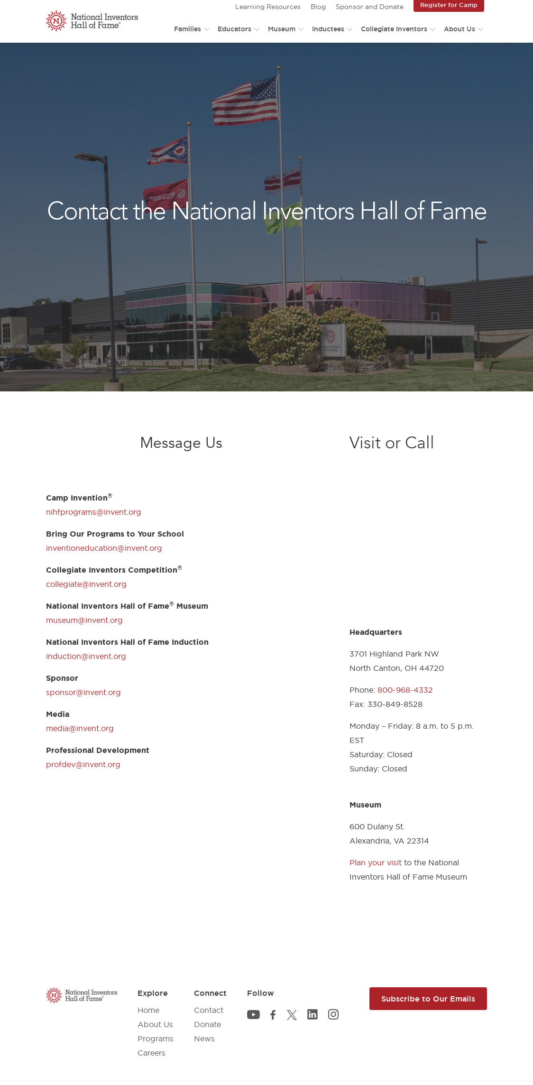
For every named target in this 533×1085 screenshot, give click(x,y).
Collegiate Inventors (394, 29)
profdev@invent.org (83, 764)
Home (148, 1010)
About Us (459, 29)
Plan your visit (375, 862)
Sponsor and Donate (370, 6)
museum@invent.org (84, 620)
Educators (234, 29)
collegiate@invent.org (86, 584)
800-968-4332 (405, 690)
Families (187, 29)
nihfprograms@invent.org (93, 512)
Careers (151, 1052)
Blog (318, 6)
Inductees (328, 29)
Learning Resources (268, 6)
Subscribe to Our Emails (428, 998)
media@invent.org (80, 728)
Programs (156, 1038)
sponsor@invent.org (83, 692)
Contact (208, 1010)
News (204, 1038)
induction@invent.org (86, 656)
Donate (207, 1024)
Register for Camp (449, 4)
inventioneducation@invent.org (104, 548)
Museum (281, 29)
